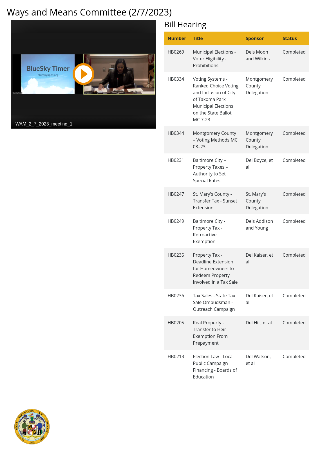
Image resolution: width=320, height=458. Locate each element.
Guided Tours (172, 411)
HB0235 (176, 255)
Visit (163, 423)
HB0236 (176, 295)
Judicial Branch (87, 417)
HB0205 (176, 323)
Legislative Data (280, 411)
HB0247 (176, 194)
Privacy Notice (172, 442)
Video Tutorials (173, 448)
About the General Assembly (186, 429)
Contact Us (169, 417)
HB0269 (176, 52)
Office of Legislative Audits (98, 436)
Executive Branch (89, 411)
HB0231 (176, 160)
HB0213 (176, 356)
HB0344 (176, 133)
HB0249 (176, 221)
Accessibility (170, 436)
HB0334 (176, 79)
